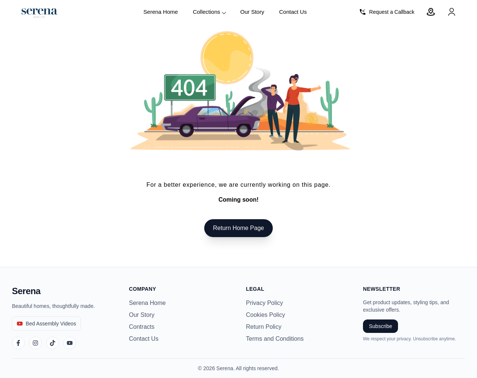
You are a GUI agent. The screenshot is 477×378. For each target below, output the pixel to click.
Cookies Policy (265, 315)
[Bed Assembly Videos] (46, 323)
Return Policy (263, 327)
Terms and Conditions (275, 339)
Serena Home (160, 12)
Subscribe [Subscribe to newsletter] (380, 326)
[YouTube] (69, 343)
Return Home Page (238, 228)
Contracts (141, 327)
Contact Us (293, 12)
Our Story (252, 12)
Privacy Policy (264, 303)
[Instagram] (35, 343)
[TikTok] (52, 343)
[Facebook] (18, 343)
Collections (210, 12)
